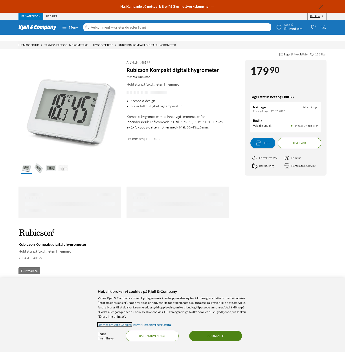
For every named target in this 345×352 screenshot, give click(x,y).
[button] (26, 162)
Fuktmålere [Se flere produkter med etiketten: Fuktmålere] (29, 264)
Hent (263, 136)
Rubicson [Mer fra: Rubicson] (144, 70)
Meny (70, 27)
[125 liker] (318, 48)
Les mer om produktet (143, 132)
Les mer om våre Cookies (115, 324)
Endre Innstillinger (106, 336)
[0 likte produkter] (313, 27)
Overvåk (299, 136)
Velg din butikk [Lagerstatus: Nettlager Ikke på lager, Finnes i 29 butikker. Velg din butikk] (262, 119)
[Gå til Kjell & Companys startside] (38, 27)
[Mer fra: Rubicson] (37, 229)
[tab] (30, 16)
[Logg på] (289, 27)
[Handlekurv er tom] (324, 27)
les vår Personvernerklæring (152, 324)
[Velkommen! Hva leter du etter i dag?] (180, 27)
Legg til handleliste (293, 48)
